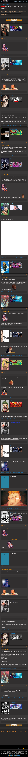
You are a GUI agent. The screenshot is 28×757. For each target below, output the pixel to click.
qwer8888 (12, 25)
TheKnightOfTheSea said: (7, 569)
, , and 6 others (10, 508)
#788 (26, 308)
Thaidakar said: (5, 145)
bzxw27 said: (4, 74)
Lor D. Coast (13, 261)
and (9, 291)
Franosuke (12, 58)
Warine (11, 330)
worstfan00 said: (5, 40)
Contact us (3, 748)
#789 (26, 344)
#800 (26, 715)
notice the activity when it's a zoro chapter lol (9, 11)
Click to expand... (14, 539)
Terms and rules (9, 748)
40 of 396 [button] (14, 19)
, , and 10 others (13, 257)
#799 (26, 685)
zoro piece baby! (4, 14)
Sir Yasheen (13, 359)
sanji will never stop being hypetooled (14, 12)
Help (21, 748)
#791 (26, 414)
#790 (26, 372)
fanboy (11, 400)
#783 (26, 109)
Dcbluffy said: (4, 277)
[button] (1, 1)
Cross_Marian (13, 295)
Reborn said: (4, 375)
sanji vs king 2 (3, 12)
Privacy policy (16, 748)
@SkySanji (4, 113)
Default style (4, 746)
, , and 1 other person (13, 418)
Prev (8, 19)
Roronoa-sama (13, 512)
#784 (26, 142)
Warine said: (4, 575)
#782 (26, 72)
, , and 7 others (12, 55)
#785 (26, 172)
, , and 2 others (12, 472)
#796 (26, 566)
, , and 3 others (12, 355)
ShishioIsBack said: (5, 111)
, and (11, 92)
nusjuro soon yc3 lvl (22, 11)
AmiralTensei (13, 702)
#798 (26, 646)
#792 (26, 435)
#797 (26, 614)
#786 (26, 217)
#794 (26, 489)
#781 (26, 38)
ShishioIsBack (13, 129)
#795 (26, 525)
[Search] (26, 1)
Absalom (3, 10)
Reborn (12, 158)
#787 (26, 274)
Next (19, 19)
